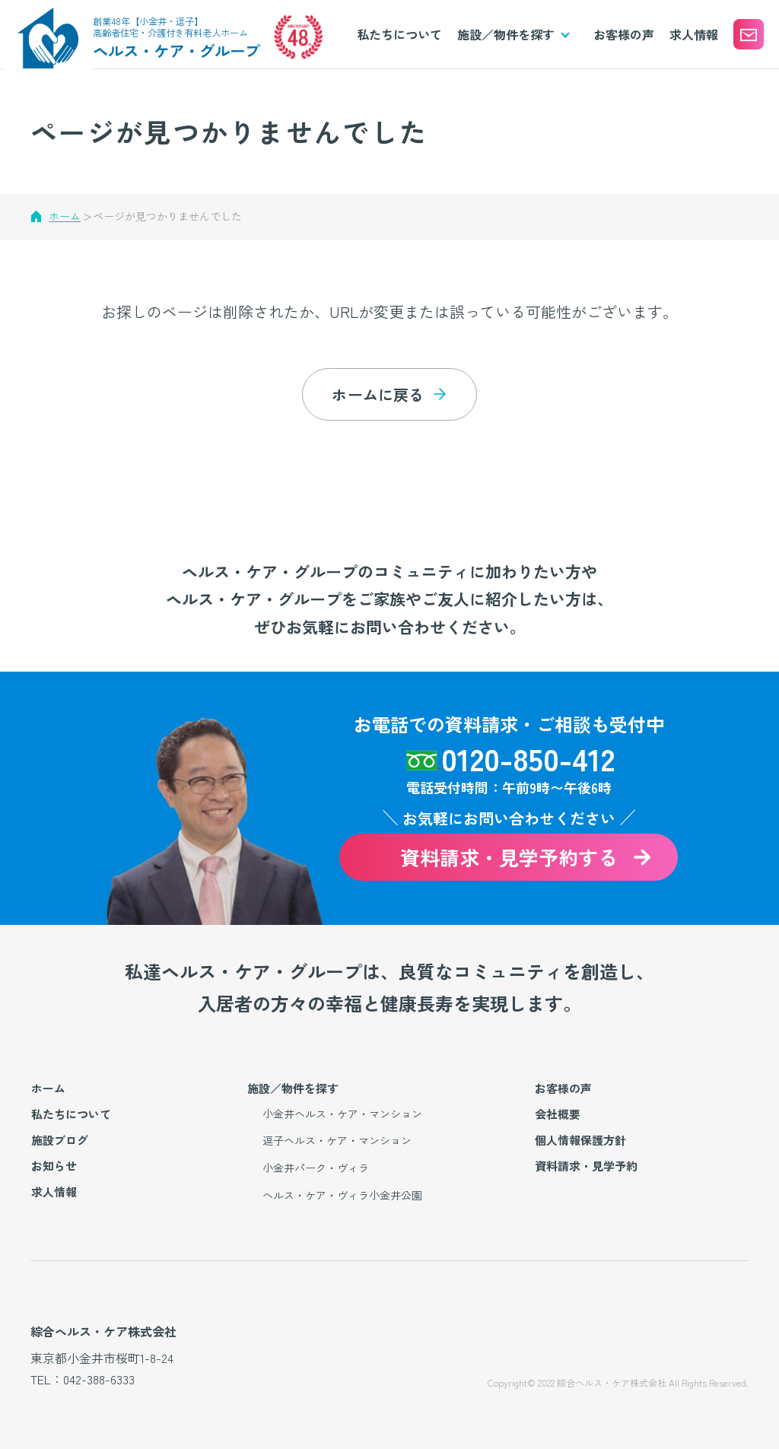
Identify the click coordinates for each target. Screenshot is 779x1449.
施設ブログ (59, 1140)
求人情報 (693, 34)
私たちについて (399, 34)
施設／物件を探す (293, 1088)
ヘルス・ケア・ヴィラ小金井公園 (342, 1195)
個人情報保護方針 (580, 1140)
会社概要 (557, 1114)
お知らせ (54, 1166)
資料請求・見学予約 (586, 1166)
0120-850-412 (528, 757)
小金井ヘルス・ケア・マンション (342, 1113)
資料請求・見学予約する (509, 857)
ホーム (65, 216)
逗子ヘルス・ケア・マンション (337, 1140)
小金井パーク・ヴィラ (315, 1167)
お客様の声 (623, 34)
